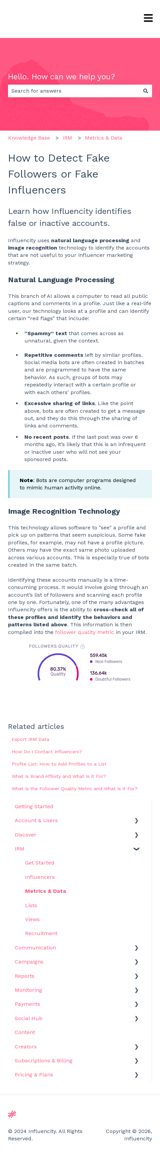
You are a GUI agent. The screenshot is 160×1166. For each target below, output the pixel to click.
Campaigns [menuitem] (29, 961)
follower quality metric (84, 632)
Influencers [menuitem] (40, 877)
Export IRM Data (30, 739)
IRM (67, 138)
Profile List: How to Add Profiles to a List (59, 764)
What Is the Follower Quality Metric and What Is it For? (75, 788)
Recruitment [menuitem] (41, 933)
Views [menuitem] (32, 919)
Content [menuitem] (25, 1032)
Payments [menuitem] (27, 1004)
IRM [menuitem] (19, 849)
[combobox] (73, 91)
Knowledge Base (29, 138)
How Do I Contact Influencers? (47, 751)
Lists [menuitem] (31, 905)
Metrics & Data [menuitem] (45, 891)
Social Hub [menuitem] (28, 1018)
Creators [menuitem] (26, 1046)
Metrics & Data (103, 138)
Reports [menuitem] (24, 976)
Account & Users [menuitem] (36, 820)
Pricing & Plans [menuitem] (34, 1074)
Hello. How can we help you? (61, 76)
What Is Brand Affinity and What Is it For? (59, 776)
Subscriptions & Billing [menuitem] (43, 1060)
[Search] (145, 91)
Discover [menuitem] (25, 835)
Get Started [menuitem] (39, 863)
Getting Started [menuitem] (34, 806)
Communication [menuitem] (35, 947)
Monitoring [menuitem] (28, 990)
